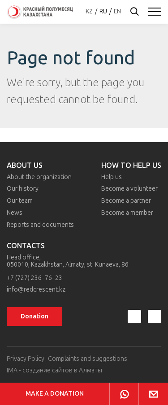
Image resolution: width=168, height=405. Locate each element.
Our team (20, 201)
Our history (23, 188)
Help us (111, 177)
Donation (34, 316)
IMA (12, 370)
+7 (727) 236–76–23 (34, 278)
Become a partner (126, 201)
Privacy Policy (25, 358)
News (14, 213)
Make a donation (55, 393)
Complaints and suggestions (87, 358)
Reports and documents (40, 225)
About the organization (39, 177)
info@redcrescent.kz (36, 289)
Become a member (127, 213)
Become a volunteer (129, 188)
